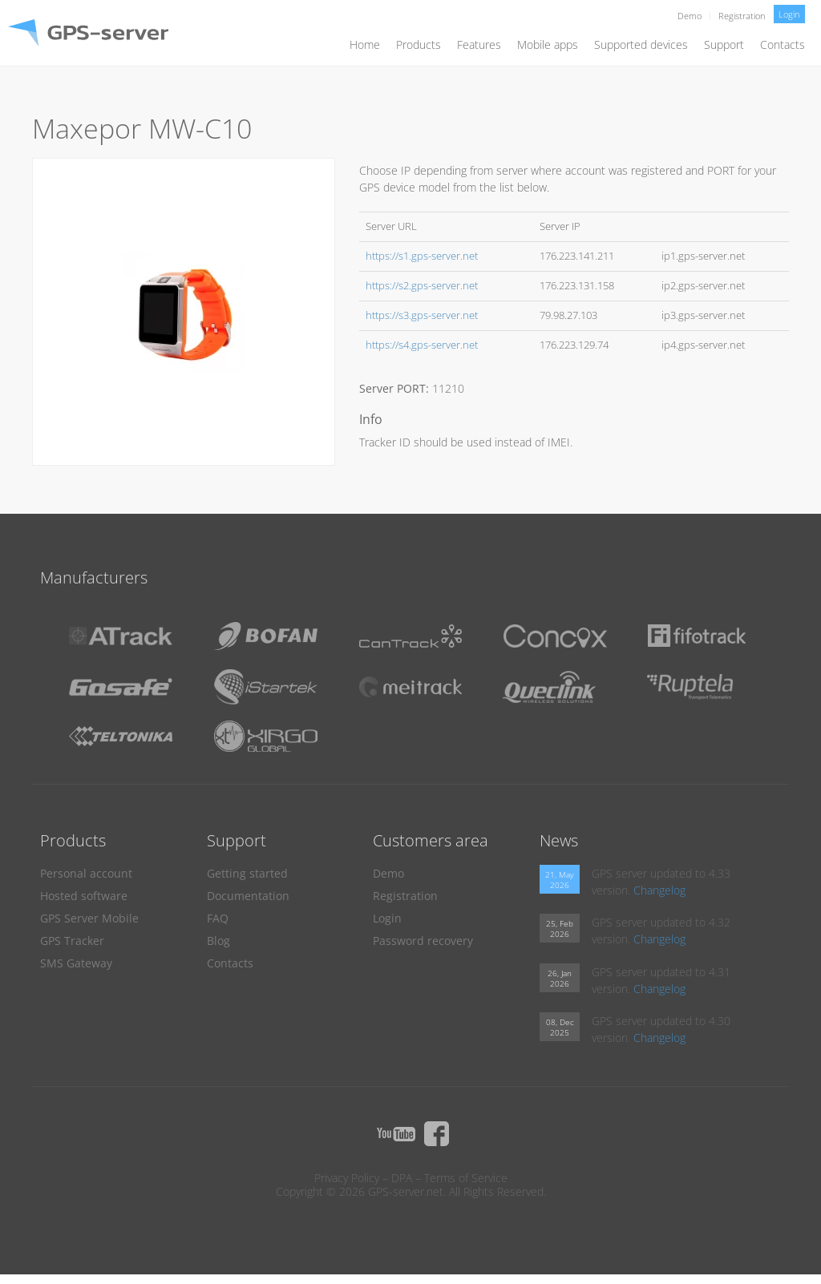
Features (479, 44)
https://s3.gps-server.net (422, 315)
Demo (689, 16)
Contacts (782, 44)
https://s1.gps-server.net (422, 256)
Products (418, 44)
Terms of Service (466, 1177)
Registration (742, 16)
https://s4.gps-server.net (422, 345)
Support (724, 44)
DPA (401, 1177)
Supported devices (641, 44)
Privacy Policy (346, 1177)
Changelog (659, 890)
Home (365, 44)
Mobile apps (547, 44)
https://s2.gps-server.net (422, 286)
